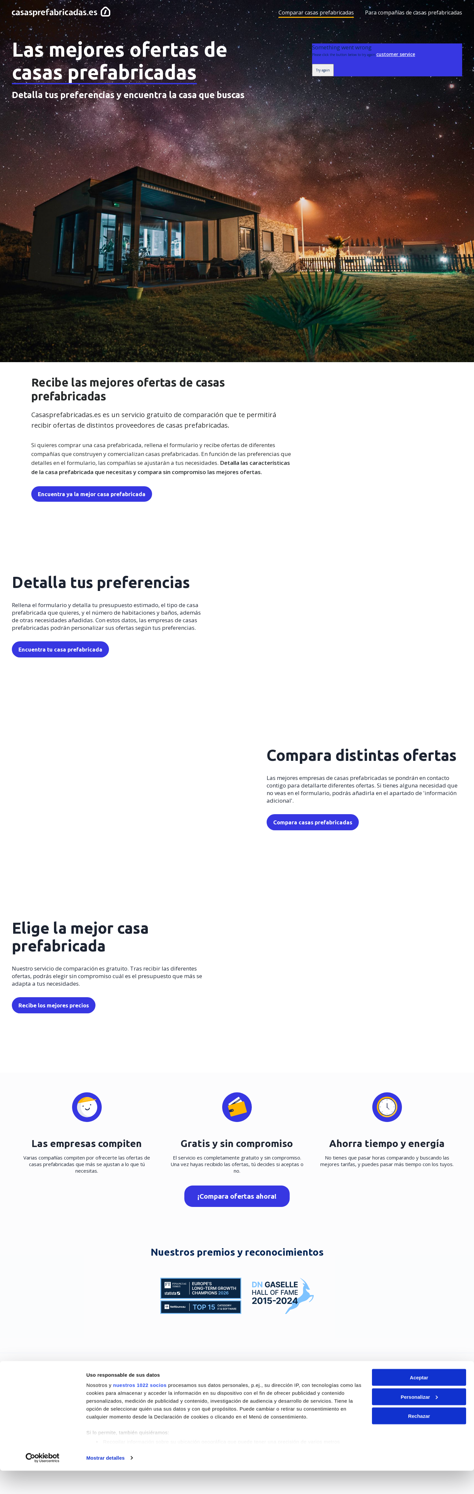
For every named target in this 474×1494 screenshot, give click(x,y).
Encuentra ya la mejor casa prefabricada (91, 494)
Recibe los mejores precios (53, 1006)
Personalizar (419, 1420)
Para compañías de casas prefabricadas (413, 12)
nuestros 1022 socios (140, 1408)
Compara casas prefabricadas (312, 823)
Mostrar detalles (105, 1481)
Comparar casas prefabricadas (316, 12)
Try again (323, 70)
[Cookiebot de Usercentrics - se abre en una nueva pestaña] (42, 1481)
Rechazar (419, 1439)
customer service (395, 54)
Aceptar (419, 1400)
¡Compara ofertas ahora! (237, 1197)
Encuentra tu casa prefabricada (60, 650)
